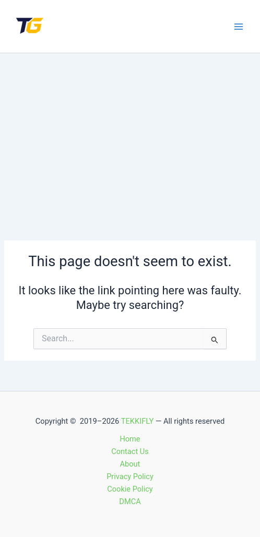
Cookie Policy (129, 489)
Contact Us (130, 451)
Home (130, 439)
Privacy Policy (130, 476)
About (130, 464)
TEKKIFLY (137, 421)
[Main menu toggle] (239, 27)
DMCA (129, 501)
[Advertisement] (130, 131)
